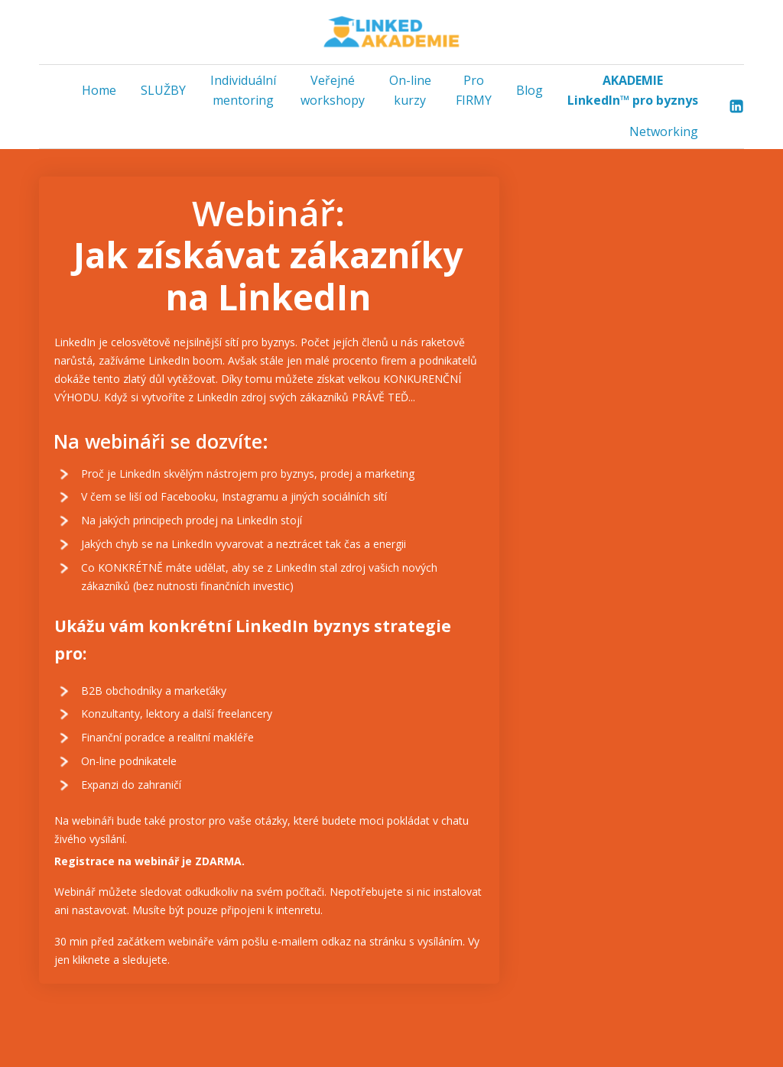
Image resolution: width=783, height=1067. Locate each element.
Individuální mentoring (243, 90)
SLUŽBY (163, 90)
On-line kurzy (410, 90)
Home (99, 90)
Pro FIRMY (474, 90)
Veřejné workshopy (333, 90)
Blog (529, 90)
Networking (663, 131)
